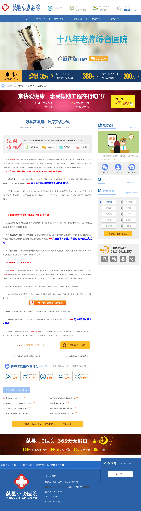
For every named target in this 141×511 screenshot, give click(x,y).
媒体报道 (58, 18)
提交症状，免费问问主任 (118, 234)
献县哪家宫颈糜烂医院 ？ (78, 356)
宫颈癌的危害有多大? (14, 398)
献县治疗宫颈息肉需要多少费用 (28, 356)
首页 (24, 18)
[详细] (116, 159)
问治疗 (67, 147)
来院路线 (96, 18)
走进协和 (108, 125)
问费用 (83, 147)
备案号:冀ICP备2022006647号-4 (56, 487)
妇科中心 (29, 86)
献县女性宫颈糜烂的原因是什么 (17, 414)
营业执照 (86, 487)
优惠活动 (77, 18)
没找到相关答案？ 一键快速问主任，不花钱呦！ (48, 424)
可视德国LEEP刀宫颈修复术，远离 (19, 403)
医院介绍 (40, 18)
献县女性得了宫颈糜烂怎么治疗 (62, 414)
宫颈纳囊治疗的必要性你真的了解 (63, 398)
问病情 (51, 147)
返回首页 (5, 465)
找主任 (34, 147)
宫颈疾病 (41, 86)
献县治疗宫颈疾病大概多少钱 (61, 408)
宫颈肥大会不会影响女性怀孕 (17, 408)
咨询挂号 (114, 18)
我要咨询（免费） (75, 345)
